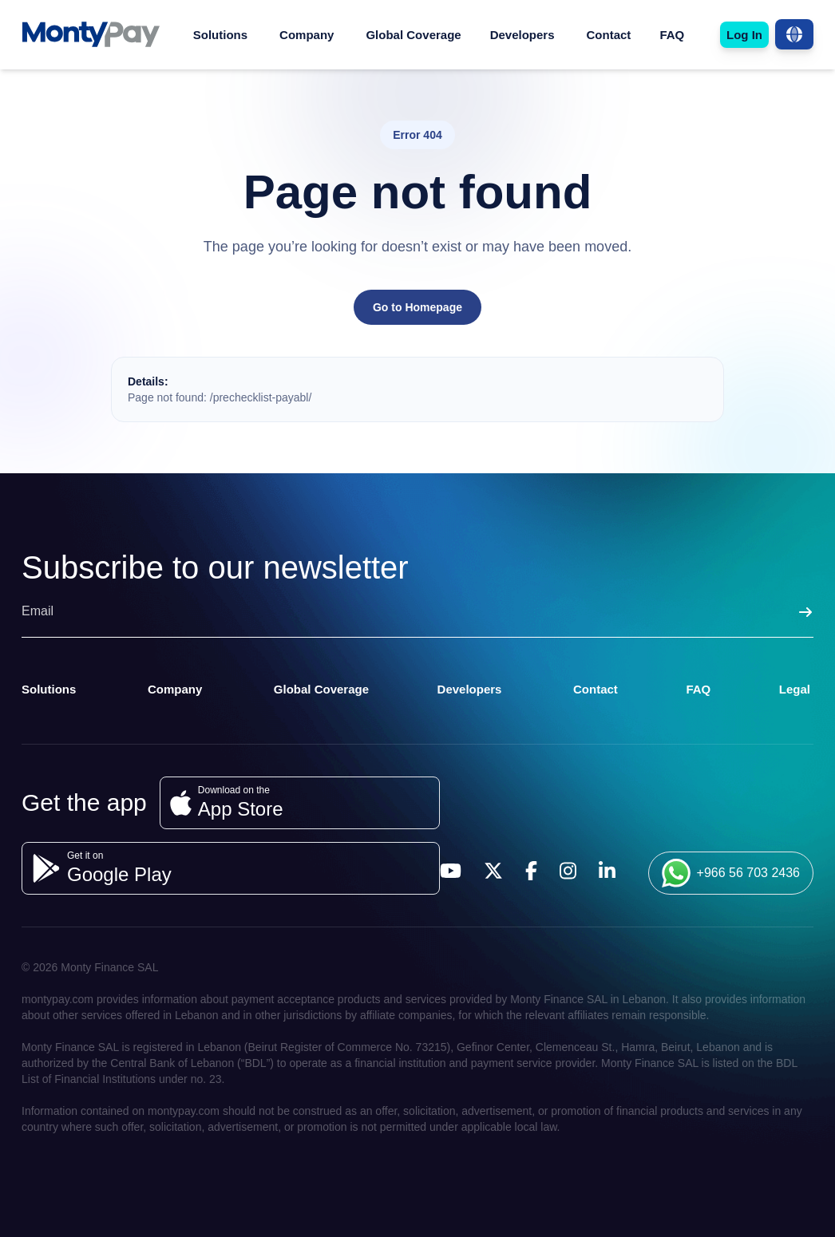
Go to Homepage (417, 307)
